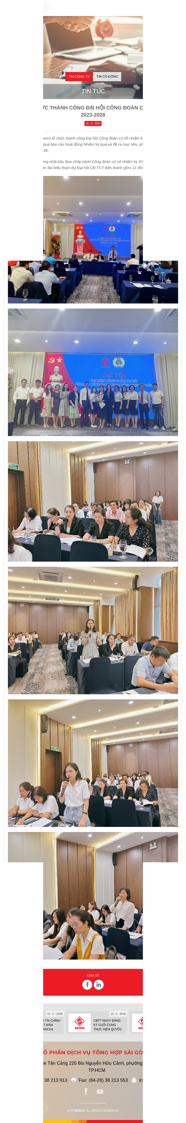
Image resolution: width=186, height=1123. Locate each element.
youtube (100, 1091)
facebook (86, 1091)
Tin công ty (78, 76)
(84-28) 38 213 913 (47, 1080)
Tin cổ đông (107, 76)
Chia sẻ (93, 975)
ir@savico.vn (152, 1080)
